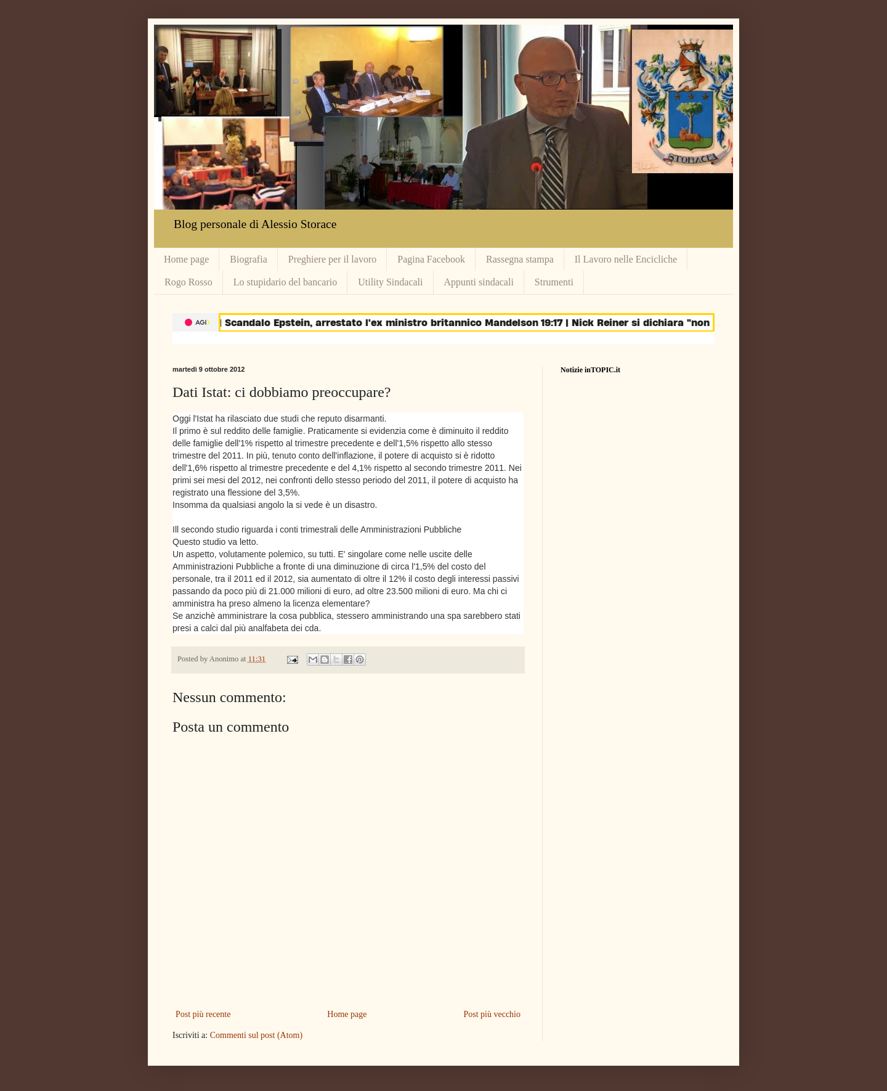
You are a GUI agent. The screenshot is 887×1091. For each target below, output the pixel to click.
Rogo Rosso (188, 282)
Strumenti (554, 282)
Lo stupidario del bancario (285, 282)
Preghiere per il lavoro (332, 259)
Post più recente (203, 1014)
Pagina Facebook (431, 259)
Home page (186, 259)
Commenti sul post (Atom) (256, 1035)
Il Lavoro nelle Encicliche (626, 259)
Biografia (248, 259)
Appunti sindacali (479, 282)
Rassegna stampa (520, 259)
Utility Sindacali (390, 282)
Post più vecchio (491, 1014)
